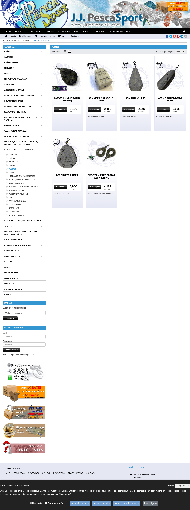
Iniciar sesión (11, 350)
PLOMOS (46, 41)
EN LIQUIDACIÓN (11, 278)
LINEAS (7, 73)
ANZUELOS (9, 84)
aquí (35, 355)
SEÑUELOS (9, 68)
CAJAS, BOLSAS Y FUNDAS (15, 131)
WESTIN (7, 294)
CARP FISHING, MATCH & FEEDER (18, 150)
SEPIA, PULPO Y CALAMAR (15, 79)
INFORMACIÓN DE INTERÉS (120, 31)
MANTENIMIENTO (12, 256)
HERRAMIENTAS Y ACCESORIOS (20, 176)
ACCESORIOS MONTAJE (14, 90)
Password (7, 341)
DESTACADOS (64, 31)
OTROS (7, 267)
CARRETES (8, 57)
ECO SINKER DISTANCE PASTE (169, 99)
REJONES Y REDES (15, 215)
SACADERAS (12, 208)
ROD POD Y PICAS (15, 190)
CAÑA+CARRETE (11, 62)
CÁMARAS (8, 261)
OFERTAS (50, 31)
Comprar (60, 109)
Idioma (171, 486)
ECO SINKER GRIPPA (67, 175)
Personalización (56, 503)
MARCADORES (13, 204)
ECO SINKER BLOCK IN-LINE (101, 99)
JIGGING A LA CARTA (13, 289)
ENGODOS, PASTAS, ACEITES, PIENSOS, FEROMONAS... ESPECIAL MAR (21, 143)
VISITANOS (137, 477)
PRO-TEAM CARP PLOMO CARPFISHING (101, 176)
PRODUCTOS (20, 31)
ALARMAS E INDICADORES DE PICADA (23, 186)
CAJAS (10, 172)
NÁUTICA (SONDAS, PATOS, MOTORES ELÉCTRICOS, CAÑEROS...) (20, 233)
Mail (5, 333)
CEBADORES (12, 211)
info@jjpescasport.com (139, 467)
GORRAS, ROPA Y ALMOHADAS (17, 245)
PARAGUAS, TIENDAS (16, 201)
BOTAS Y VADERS (11, 251)
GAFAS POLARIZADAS (13, 240)
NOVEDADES (36, 31)
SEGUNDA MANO (11, 272)
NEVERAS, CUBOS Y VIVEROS (16, 136)
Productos (36, 41)
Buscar (10, 318)
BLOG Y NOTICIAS (81, 31)
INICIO (8, 31)
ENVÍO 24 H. (9, 283)
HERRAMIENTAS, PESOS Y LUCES (18, 106)
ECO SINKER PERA (136, 97)
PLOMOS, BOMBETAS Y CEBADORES (19, 95)
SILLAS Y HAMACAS (15, 183)
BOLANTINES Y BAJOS (13, 101)
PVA (9, 197)
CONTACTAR (99, 31)
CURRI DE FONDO (12, 125)
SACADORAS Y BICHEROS (15, 112)
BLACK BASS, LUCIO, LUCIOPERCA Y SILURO (23, 221)
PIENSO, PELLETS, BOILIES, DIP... (21, 179)
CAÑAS (7, 51)
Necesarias (37, 503)
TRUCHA (8, 226)
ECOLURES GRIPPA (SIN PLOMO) (67, 99)
